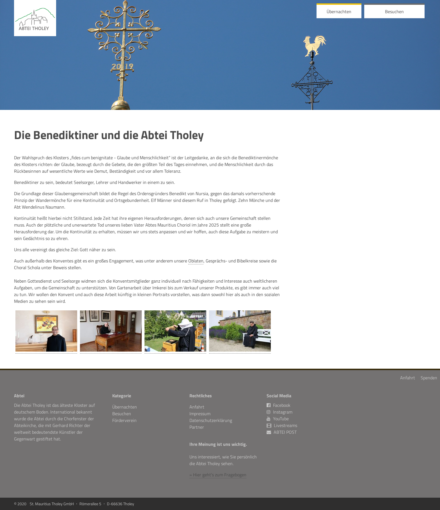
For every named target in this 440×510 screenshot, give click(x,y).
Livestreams (285, 425)
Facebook (278, 405)
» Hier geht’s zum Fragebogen (217, 474)
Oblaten (195, 260)
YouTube (278, 418)
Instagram (279, 412)
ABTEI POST (285, 432)
